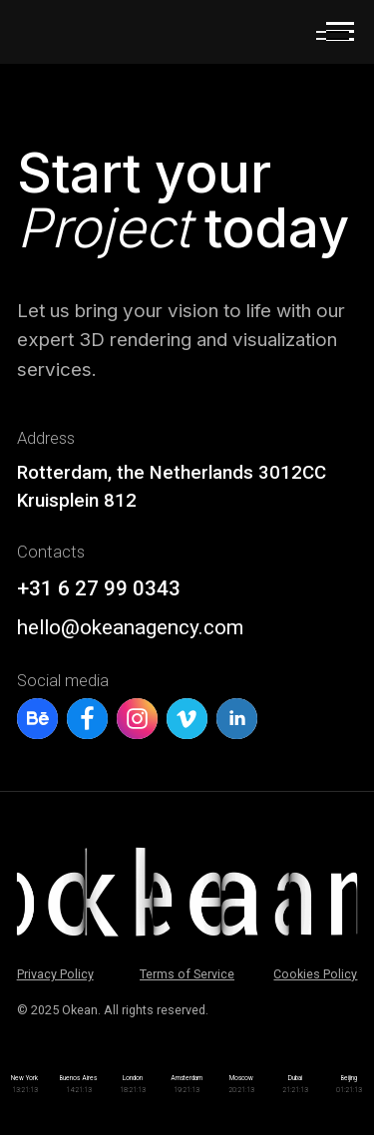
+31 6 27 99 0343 (99, 588)
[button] (333, 36)
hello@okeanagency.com (130, 627)
